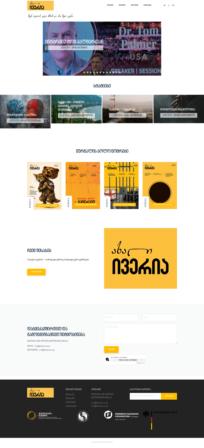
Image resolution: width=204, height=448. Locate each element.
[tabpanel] (102, 49)
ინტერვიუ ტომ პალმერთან (76, 42)
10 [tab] (113, 72)
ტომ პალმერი (82, 47)
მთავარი (110, 5)
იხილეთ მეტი (36, 272)
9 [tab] (110, 72)
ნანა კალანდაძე (133, 115)
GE (164, 6)
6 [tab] (100, 72)
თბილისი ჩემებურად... (123, 110)
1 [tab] (84, 72)
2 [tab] (87, 72)
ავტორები (134, 5)
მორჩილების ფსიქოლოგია (177, 110)
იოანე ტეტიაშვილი (184, 115)
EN (173, 6)
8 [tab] (107, 72)
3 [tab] (91, 72)
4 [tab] (94, 72)
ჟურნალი (122, 5)
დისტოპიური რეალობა (21, 115)
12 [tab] (120, 72)
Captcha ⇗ (140, 363)
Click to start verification (128, 360)
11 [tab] (116, 72)
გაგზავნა (111, 349)
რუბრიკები (147, 5)
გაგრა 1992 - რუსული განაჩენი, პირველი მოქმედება (71, 106)
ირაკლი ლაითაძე (31, 120)
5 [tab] (97, 72)
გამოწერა (169, 396)
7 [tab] (103, 72)
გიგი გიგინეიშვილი (82, 115)
